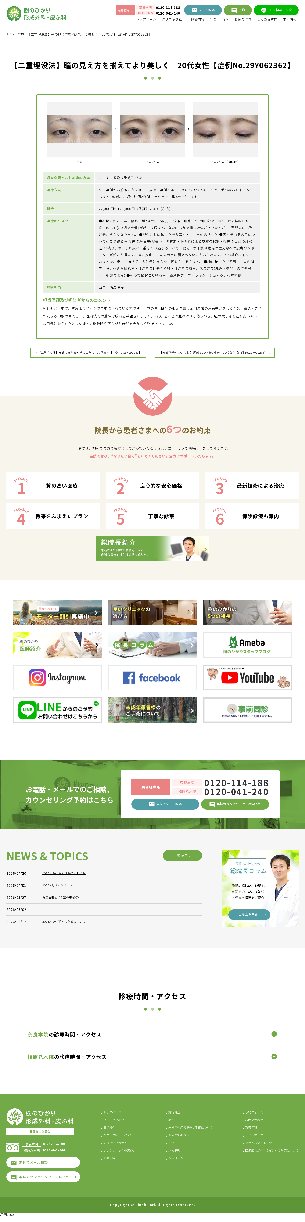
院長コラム (170, 1163)
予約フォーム (244, 1117)
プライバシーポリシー (252, 1148)
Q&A (165, 1148)
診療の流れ (243, 19)
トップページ (146, 19)
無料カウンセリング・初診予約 (44, 1181)
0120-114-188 (168, 7)
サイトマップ (244, 1140)
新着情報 (241, 1133)
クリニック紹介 (174, 19)
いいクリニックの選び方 (123, 1156)
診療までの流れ (174, 1140)
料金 (213, 19)
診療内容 (198, 19)
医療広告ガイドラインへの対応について (266, 1156)
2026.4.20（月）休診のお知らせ (68, 991)
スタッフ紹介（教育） (121, 1140)
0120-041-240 (168, 13)
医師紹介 (110, 1133)
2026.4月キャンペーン (60, 1003)
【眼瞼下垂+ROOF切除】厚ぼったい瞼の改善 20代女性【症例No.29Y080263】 (224, 352)
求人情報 (290, 19)
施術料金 (168, 1117)
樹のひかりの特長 (117, 1148)
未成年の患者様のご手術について (188, 1133)
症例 (225, 19)
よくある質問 (267, 19)
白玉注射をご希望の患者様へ (65, 1015)
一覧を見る (182, 974)
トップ (11, 34)
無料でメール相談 (33, 1167)
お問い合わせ (244, 1125)
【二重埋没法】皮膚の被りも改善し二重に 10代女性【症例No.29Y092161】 (78, 360)
